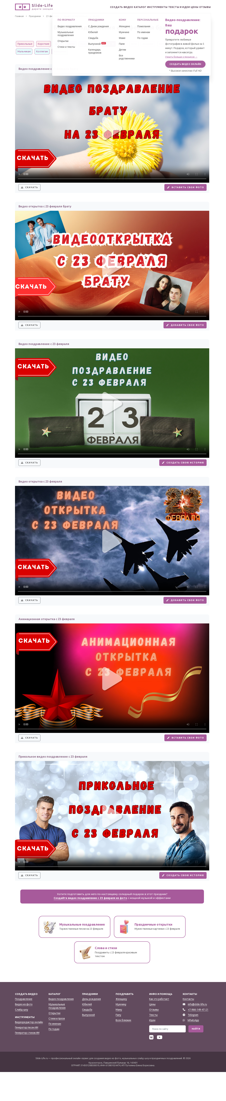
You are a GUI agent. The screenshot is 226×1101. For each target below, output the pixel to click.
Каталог (125, 7)
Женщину (121, 1027)
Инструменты (146, 7)
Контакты (188, 1027)
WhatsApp (193, 1049)
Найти (196, 1057)
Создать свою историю (179, 474)
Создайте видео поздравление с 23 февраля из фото (90, 926)
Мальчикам (24, 51)
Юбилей (87, 1033)
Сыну (123, 43)
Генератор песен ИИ (26, 1056)
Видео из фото (23, 1033)
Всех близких (123, 1049)
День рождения (91, 1027)
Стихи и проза (57, 1047)
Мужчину (121, 1033)
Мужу (83, 43)
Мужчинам (183, 43)
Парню (71, 43)
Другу (58, 43)
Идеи (152, 1049)
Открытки (54, 1042)
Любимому (165, 43)
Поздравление (23, 1027)
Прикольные (24, 43)
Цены (189, 7)
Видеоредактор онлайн (29, 1051)
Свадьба (87, 1038)
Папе (95, 43)
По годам (54, 1057)
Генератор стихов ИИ (27, 1061)
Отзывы (203, 7)
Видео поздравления (61, 1027)
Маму (119, 1038)
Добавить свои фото (181, 332)
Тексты (153, 1043)
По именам (55, 1052)
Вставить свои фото (182, 189)
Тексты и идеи (170, 7)
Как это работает (159, 1027)
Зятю (134, 43)
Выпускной (88, 1043)
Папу (118, 1043)
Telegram (193, 1043)
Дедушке (147, 43)
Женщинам (59, 51)
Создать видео (104, 7)
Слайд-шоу (21, 1038)
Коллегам (42, 51)
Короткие (43, 43)
